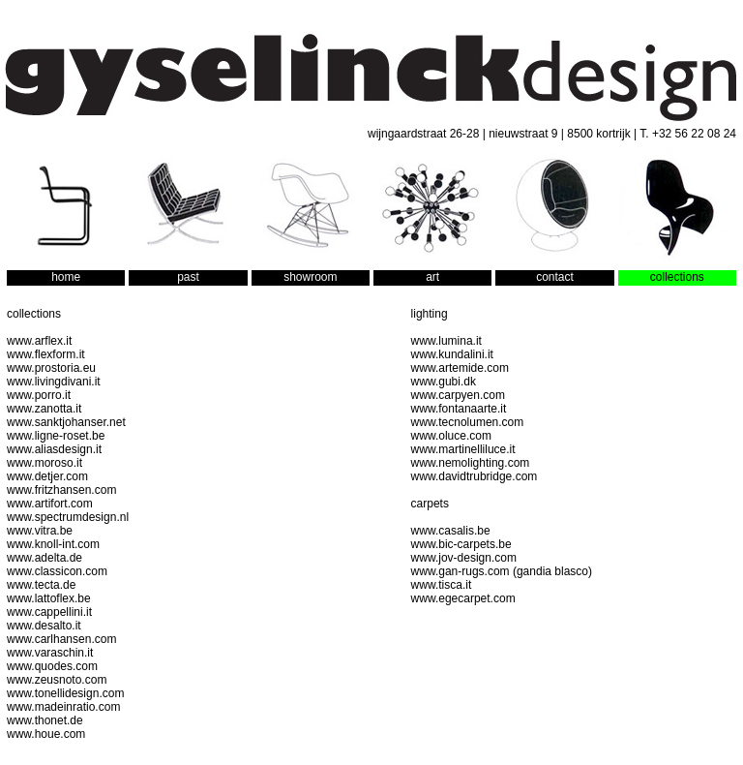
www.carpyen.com (458, 395)
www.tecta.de (41, 585)
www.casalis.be (450, 530)
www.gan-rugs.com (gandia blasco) (501, 571)
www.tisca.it (441, 585)
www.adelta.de (44, 558)
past (188, 277)
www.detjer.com (47, 476)
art (432, 277)
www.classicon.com (57, 571)
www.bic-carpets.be (461, 544)
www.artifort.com (50, 503)
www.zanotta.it (44, 408)
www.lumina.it (446, 341)
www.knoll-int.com (53, 544)
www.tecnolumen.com (467, 422)
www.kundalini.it (452, 354)
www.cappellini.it (49, 612)
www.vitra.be (40, 530)
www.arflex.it (39, 341)
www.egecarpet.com (463, 598)
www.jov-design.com (464, 558)
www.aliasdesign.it (54, 449)
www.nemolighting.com (470, 463)
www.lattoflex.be (49, 598)
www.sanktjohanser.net (66, 422)
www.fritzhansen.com (61, 490)
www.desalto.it (44, 625)
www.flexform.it (46, 354)
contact (555, 277)
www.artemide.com (460, 368)
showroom (310, 277)
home (65, 277)
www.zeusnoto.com (56, 680)
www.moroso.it (44, 463)
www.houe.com (46, 734)
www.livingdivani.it (54, 381)
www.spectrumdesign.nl (68, 517)
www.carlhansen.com (61, 639)
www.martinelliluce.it (463, 449)
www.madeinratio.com (63, 707)
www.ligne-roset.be (55, 436)
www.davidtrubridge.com (474, 476)
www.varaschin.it (50, 652)
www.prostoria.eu (51, 368)
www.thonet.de (45, 720)
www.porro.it (39, 395)
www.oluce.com (451, 436)
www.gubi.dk (443, 381)
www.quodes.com (52, 666)
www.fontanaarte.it (459, 408)
